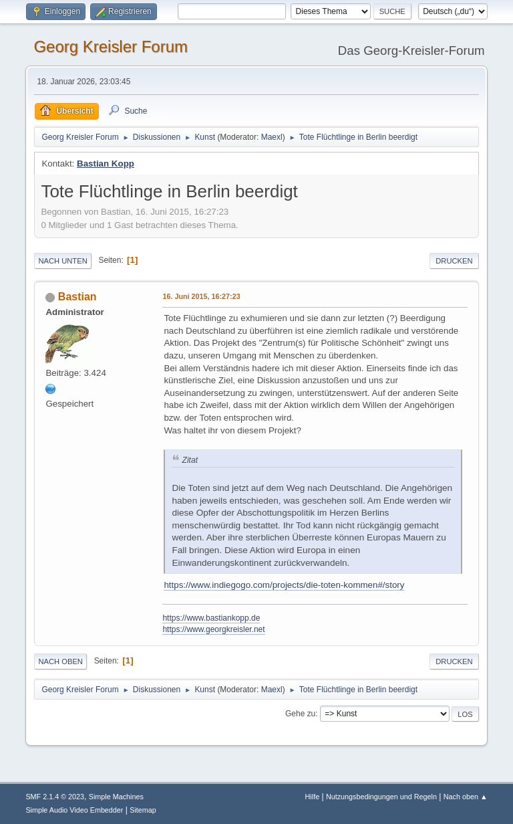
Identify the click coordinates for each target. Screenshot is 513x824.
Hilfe (312, 797)
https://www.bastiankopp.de (211, 618)
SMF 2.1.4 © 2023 (54, 797)
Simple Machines (116, 797)
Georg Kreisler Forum (110, 46)
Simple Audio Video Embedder (74, 810)
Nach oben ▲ (466, 797)
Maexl (272, 137)
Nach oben (60, 661)
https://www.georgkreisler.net (213, 629)
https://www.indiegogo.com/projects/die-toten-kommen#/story (284, 585)
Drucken (454, 261)
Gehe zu (300, 713)
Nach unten (62, 261)
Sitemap (143, 810)
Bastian (77, 296)
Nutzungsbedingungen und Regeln (381, 797)
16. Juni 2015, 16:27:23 (201, 296)
